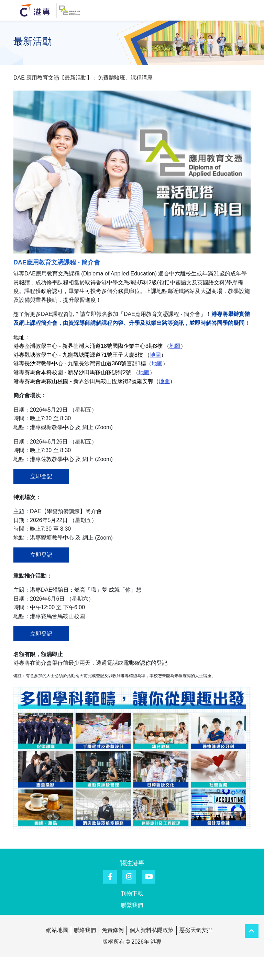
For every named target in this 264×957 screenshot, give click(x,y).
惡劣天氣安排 (195, 930)
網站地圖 (57, 930)
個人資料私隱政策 (152, 930)
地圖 (155, 355)
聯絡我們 (85, 930)
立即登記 (41, 476)
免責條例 (113, 930)
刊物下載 (132, 893)
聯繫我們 (132, 905)
